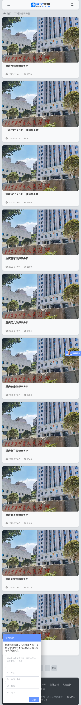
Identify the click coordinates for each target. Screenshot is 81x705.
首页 (7, 13)
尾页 (54, 668)
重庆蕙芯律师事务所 (17, 258)
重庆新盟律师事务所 (17, 579)
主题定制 (54, 684)
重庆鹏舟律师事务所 (17, 515)
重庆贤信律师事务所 (17, 66)
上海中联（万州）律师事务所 (22, 130)
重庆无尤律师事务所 (17, 322)
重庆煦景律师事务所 (17, 386)
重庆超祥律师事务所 (17, 450)
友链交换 (66, 684)
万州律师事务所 (22, 13)
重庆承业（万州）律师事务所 (22, 194)
